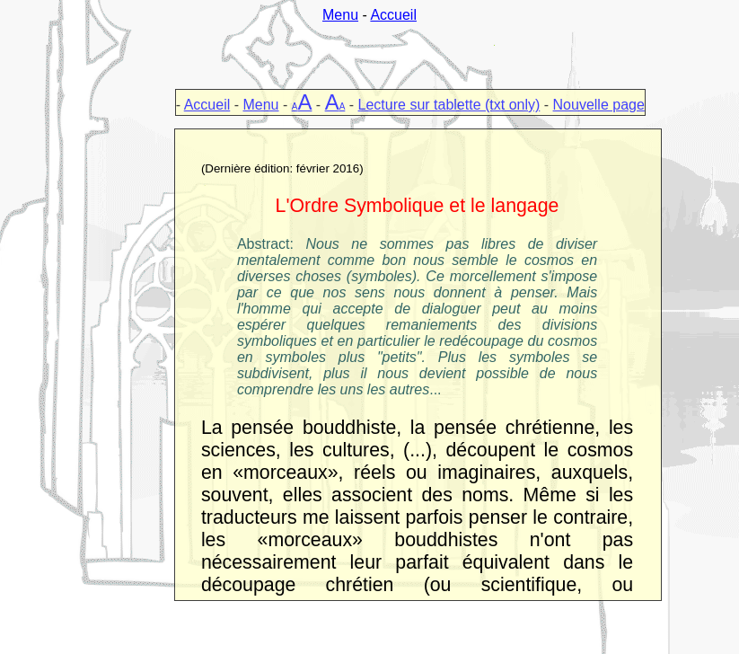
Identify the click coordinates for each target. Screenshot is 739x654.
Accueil (393, 14)
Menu (340, 14)
